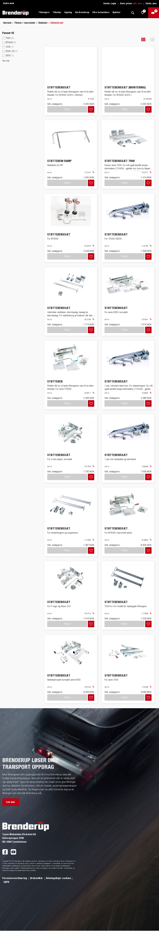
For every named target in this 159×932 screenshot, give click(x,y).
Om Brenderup (82, 12)
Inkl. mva (137, 3)
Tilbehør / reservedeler (24, 23)
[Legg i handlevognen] (91, 109)
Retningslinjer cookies (58, 878)
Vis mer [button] (6, 61)
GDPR (6, 882)
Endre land (8, 3)
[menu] (19, 47)
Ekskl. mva (151, 3)
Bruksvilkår (36, 878)
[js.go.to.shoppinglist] (142, 12)
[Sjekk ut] (153, 12)
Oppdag (68, 12)
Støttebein (43, 23)
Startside (7, 23)
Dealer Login (109, 3)
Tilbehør (57, 12)
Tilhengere (44, 12)
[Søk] (132, 13)
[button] (143, 39)
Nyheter (116, 12)
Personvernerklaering (15, 878)
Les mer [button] (10, 802)
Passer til (8, 33)
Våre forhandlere (100, 12)
